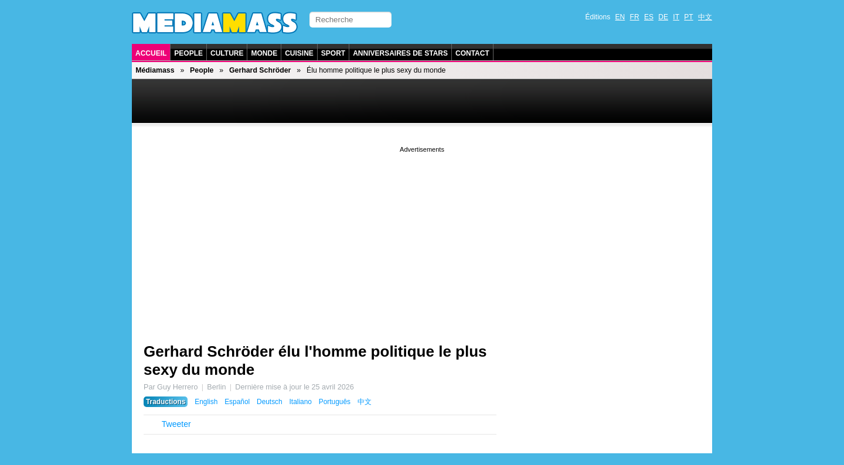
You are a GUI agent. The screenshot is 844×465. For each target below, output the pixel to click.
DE (663, 17)
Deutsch (270, 402)
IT (676, 17)
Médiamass (154, 70)
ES (649, 17)
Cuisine (299, 53)
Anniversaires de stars (400, 53)
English (206, 402)
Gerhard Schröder (260, 70)
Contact (472, 53)
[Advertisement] (422, 237)
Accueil (150, 53)
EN (620, 17)
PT (688, 17)
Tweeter (176, 424)
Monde (264, 53)
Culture (226, 53)
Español (237, 402)
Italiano (301, 402)
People (188, 53)
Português (334, 402)
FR (634, 17)
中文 (705, 17)
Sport (333, 53)
